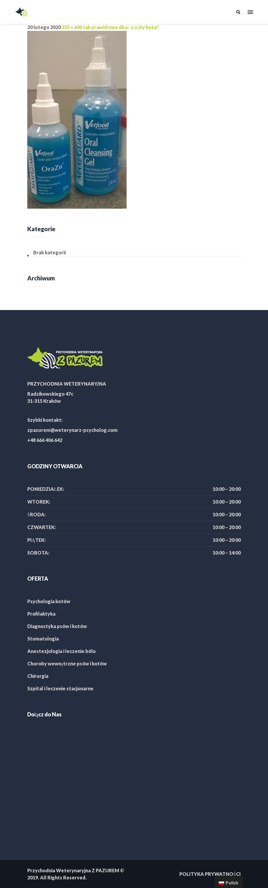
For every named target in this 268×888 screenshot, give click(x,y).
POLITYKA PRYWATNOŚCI (210, 874)
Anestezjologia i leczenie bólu (61, 651)
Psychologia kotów (48, 601)
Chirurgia (37, 676)
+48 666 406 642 (44, 440)
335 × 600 (72, 27)
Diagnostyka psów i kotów (57, 626)
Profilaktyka (41, 614)
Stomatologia (43, 638)
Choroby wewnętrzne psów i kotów (67, 663)
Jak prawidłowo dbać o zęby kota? (121, 27)
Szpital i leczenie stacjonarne (60, 688)
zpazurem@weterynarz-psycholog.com (72, 430)
